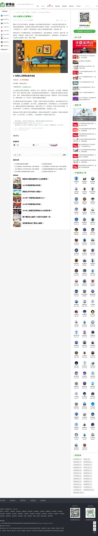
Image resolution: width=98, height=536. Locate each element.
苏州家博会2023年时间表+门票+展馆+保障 (86, 67)
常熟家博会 (5, 16)
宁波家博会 (26, 513)
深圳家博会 (88, 470)
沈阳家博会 (77, 478)
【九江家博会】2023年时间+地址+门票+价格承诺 (26, 169)
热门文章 (78, 37)
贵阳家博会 (88, 473)
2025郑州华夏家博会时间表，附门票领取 (87, 72)
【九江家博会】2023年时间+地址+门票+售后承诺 (26, 166)
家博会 (43, 6)
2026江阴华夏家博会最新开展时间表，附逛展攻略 (87, 150)
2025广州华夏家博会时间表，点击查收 (87, 77)
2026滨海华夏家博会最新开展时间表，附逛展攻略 (87, 129)
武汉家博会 (88, 464)
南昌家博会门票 (78, 492)
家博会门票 (50, 6)
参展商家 (64, 6)
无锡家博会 (77, 487)
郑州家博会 (77, 459)
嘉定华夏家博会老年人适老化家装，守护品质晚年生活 (87, 145)
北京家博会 (5, 31)
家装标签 (78, 455)
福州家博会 (20, 516)
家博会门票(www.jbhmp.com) (36, 123)
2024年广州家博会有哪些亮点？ (87, 92)
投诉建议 (43, 500)
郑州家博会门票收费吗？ (85, 61)
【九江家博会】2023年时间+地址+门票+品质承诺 (54, 166)
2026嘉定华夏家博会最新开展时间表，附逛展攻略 (87, 140)
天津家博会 (77, 470)
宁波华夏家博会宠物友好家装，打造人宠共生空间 (87, 124)
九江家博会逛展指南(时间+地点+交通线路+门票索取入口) (56, 169)
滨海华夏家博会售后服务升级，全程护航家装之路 (87, 135)
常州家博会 (50, 513)
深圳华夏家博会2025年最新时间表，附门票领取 (87, 56)
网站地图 (2, 520)
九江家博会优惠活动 (47, 164)
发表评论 (16, 141)
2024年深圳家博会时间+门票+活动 (87, 88)
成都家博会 (77, 467)
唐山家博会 (88, 478)
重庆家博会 (88, 462)
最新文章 (78, 105)
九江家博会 (34, 12)
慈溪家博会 (5, 38)
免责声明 (22, 500)
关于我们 (78, 6)
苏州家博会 (77, 462)
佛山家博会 (5, 23)
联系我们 (12, 500)
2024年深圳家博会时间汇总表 (86, 82)
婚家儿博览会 (44, 516)
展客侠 (1, 511)
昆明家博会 (88, 484)
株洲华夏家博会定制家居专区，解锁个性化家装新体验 (87, 166)
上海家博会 (5, 27)
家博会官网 (7, 523)
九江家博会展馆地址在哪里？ (21, 164)
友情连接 (33, 500)
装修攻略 (57, 6)
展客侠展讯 (50, 516)
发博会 (25, 516)
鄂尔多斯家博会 (5, 35)
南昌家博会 (88, 476)
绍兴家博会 (44, 513)
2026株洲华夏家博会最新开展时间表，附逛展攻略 (87, 161)
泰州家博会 (38, 513)
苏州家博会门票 (89, 489)
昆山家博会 (77, 484)
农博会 (34, 516)
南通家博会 (77, 481)
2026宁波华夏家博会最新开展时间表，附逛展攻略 (84, 118)
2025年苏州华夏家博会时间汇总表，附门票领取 (84, 51)
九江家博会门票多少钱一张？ (49, 171)
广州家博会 (77, 476)
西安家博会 (8, 516)
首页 (38, 6)
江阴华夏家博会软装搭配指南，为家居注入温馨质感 (87, 156)
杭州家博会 (60, 511)
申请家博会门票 (80, 173)
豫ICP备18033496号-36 (5, 525)
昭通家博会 (5, 42)
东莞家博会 (88, 481)
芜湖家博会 (20, 513)
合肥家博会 (5, 46)
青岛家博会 (77, 473)
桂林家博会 (5, 19)
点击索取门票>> (27, 87)
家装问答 (71, 6)
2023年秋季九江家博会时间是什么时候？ (24, 171)
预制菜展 (30, 516)
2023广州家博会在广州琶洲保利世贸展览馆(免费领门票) (87, 98)
